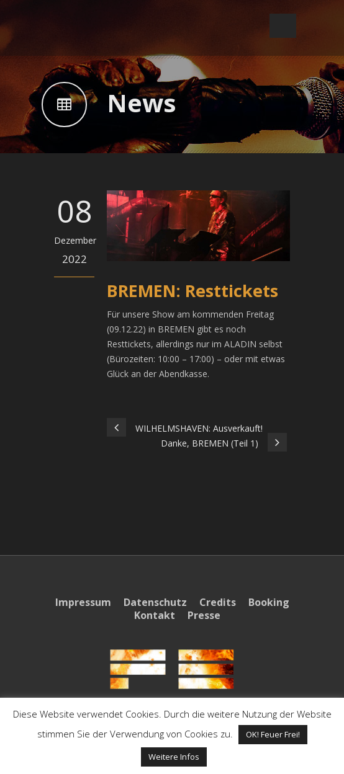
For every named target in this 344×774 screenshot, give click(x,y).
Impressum (83, 602)
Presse (204, 615)
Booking (268, 602)
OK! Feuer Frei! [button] (273, 734)
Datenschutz (155, 602)
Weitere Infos (173, 756)
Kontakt (154, 615)
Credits (217, 602)
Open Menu (282, 26)
